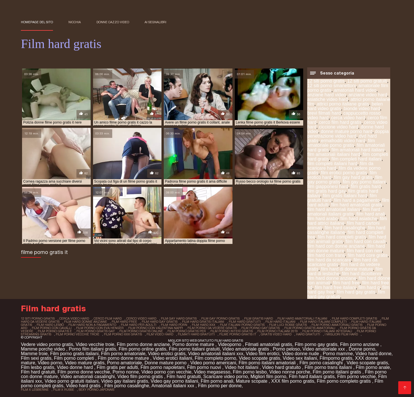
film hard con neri (364, 250)
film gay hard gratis (353, 177)
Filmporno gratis (336, 358)
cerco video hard (141, 318)
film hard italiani (280, 321)
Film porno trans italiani (329, 367)
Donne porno (362, 349)
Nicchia (74, 22)
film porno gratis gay (95, 331)
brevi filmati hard (324, 113)
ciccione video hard (338, 126)
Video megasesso (212, 371)
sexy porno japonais (96, 389)
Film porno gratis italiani (74, 353)
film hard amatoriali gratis (357, 204)
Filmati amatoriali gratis (268, 344)
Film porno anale (373, 367)
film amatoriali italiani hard (333, 154)
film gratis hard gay (326, 191)
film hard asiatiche (358, 218)
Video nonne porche (289, 371)
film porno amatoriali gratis (337, 324)
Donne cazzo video (112, 22)
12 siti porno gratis (326, 81)
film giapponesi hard (327, 186)
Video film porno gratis (140, 376)
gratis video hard (276, 334)
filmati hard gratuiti (196, 334)
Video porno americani (213, 362)
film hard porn (174, 324)
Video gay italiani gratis (124, 381)
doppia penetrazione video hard (348, 133)
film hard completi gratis (342, 236)
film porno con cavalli (52, 328)
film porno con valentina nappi (155, 328)
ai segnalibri (155, 22)
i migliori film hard (341, 334)
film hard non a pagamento (92, 324)
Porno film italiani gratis (92, 349)
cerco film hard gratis (340, 122)
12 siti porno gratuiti (367, 81)
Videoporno (230, 344)
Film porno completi (74, 358)
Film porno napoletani (163, 367)
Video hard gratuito (282, 367)
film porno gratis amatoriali (309, 328)
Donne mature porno (166, 362)
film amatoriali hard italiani (357, 149)
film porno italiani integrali (327, 331)
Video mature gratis (85, 362)
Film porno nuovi (204, 367)
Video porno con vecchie (166, 371)
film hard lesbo (50, 324)
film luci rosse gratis (288, 324)
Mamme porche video (43, 349)
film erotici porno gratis (344, 172)
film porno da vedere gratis (212, 328)
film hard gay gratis (356, 292)
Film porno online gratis (142, 349)
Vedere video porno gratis (47, 344)
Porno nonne (126, 371)
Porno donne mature (193, 344)
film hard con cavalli (365, 241)
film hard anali (370, 214)
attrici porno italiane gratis (343, 103)
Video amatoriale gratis (246, 349)
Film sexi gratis (36, 358)
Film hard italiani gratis (312, 376)
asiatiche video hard (327, 99)
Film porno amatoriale (123, 353)
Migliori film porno (268, 376)
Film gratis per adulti (117, 367)
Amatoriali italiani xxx (173, 385)
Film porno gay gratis (316, 344)
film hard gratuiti (245, 321)
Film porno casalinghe (126, 385)
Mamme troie (34, 353)
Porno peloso (286, 349)
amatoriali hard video (355, 90)
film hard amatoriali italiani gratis (343, 211)
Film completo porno (215, 358)
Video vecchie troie (95, 344)
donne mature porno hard (346, 131)
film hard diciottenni (361, 273)
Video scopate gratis (259, 358)
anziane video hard (367, 94)
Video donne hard (75, 367)
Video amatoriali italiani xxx (215, 353)
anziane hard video (326, 94)
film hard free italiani (335, 287)
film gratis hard (366, 186)
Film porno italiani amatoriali (267, 362)
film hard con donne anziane (336, 246)
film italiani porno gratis (242, 324)
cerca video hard (348, 117)
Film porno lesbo (250, 371)
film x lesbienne (35, 389)
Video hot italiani (242, 367)
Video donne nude (301, 353)
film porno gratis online (141, 331)
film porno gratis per (186, 331)
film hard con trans (326, 255)
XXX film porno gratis (292, 381)
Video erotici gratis (167, 353)
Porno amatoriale (124, 362)
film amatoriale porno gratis (341, 143)
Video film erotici (262, 353)
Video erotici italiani (172, 358)
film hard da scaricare (329, 259)
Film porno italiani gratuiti (194, 349)
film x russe (63, 389)
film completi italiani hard (332, 163)
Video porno (50, 362)
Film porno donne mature (124, 358)
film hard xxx (203, 324)
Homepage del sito (37, 22)
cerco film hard (108, 318)
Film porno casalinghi (321, 362)
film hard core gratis (368, 255)
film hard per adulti (138, 324)
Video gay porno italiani (174, 381)
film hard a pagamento (356, 200)
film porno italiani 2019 (277, 331)
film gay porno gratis (220, 318)
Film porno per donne (220, 385)
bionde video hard (362, 108)
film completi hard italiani (356, 159)
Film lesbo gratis (37, 367)
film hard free (346, 282)
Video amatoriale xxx (324, 349)
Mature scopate (252, 381)
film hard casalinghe (344, 227)
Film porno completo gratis (344, 381)
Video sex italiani (300, 358)
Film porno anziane (360, 344)
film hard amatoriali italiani (333, 209)
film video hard (160, 334)
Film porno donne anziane (143, 344)
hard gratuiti (308, 334)
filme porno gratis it (237, 334)
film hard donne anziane (331, 278)
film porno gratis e (55, 331)
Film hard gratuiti (38, 371)
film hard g (369, 287)
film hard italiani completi (323, 321)
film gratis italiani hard (345, 195)
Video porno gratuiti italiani (71, 381)
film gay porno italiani (364, 181)
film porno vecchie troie (77, 334)
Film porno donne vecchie (84, 371)
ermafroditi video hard (343, 140)
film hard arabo (322, 218)
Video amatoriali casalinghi (87, 376)
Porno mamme (338, 353)
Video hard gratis (84, 385)
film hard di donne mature (347, 269)
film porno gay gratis (260, 328)
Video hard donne (373, 353)
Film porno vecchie (356, 376)
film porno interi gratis (231, 331)
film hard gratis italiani (203, 321)
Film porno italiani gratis (337, 371)
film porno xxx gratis (123, 334)
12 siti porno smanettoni (331, 85)
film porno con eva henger (100, 328)
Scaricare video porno (225, 376)
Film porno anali (217, 381)
